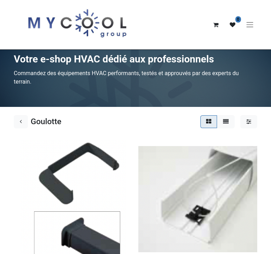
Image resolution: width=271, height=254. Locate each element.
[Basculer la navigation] (249, 24)
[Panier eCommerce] (216, 25)
